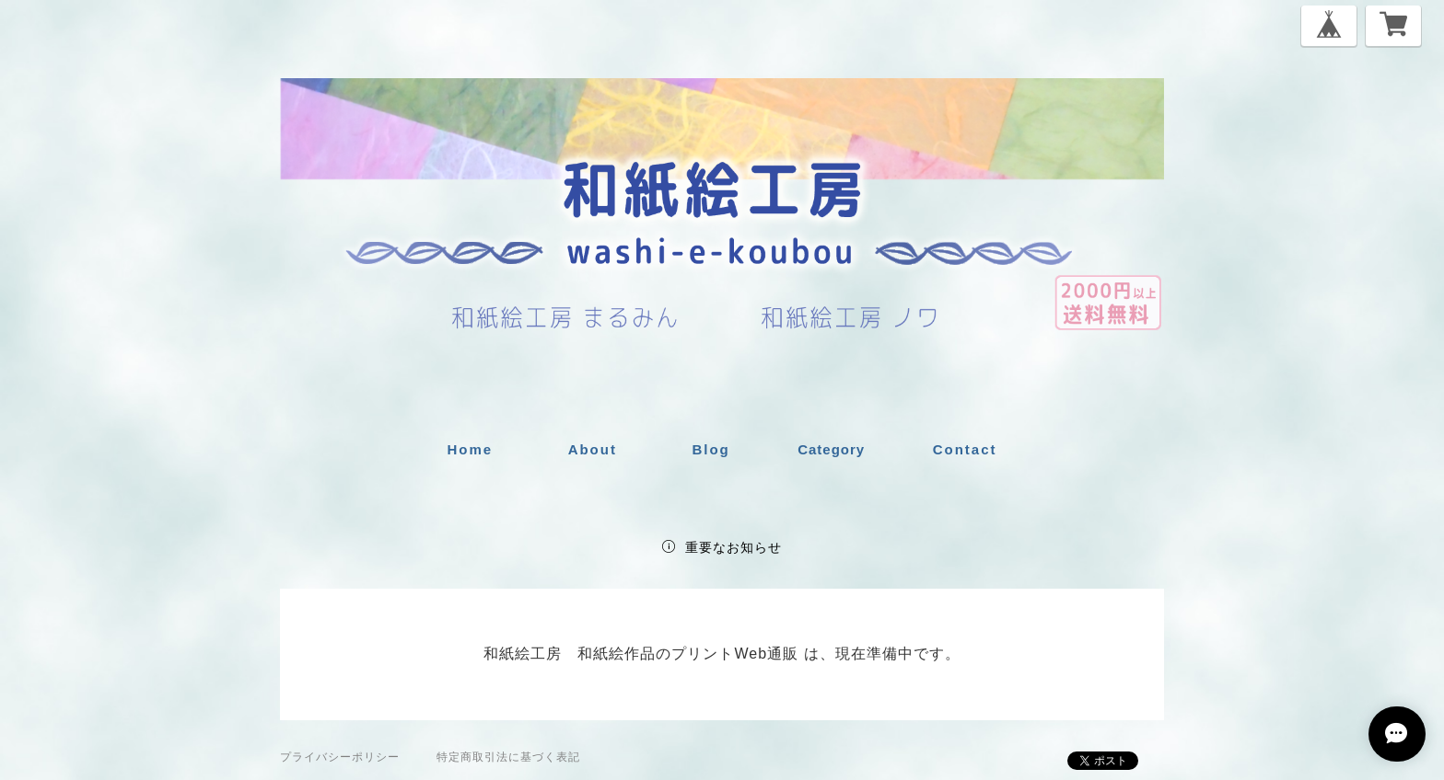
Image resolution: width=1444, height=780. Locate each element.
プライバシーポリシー (340, 757)
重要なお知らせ (733, 547)
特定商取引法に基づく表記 (508, 757)
